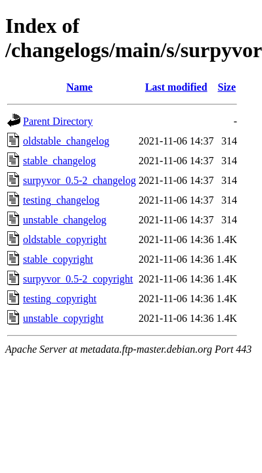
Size (226, 87)
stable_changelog (59, 160)
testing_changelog (61, 200)
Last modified (176, 87)
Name (79, 87)
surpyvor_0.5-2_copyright (78, 278)
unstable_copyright (63, 318)
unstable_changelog (64, 219)
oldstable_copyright (64, 239)
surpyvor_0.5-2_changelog (79, 180)
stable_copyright (58, 259)
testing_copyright (60, 298)
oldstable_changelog (66, 140)
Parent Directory (58, 121)
